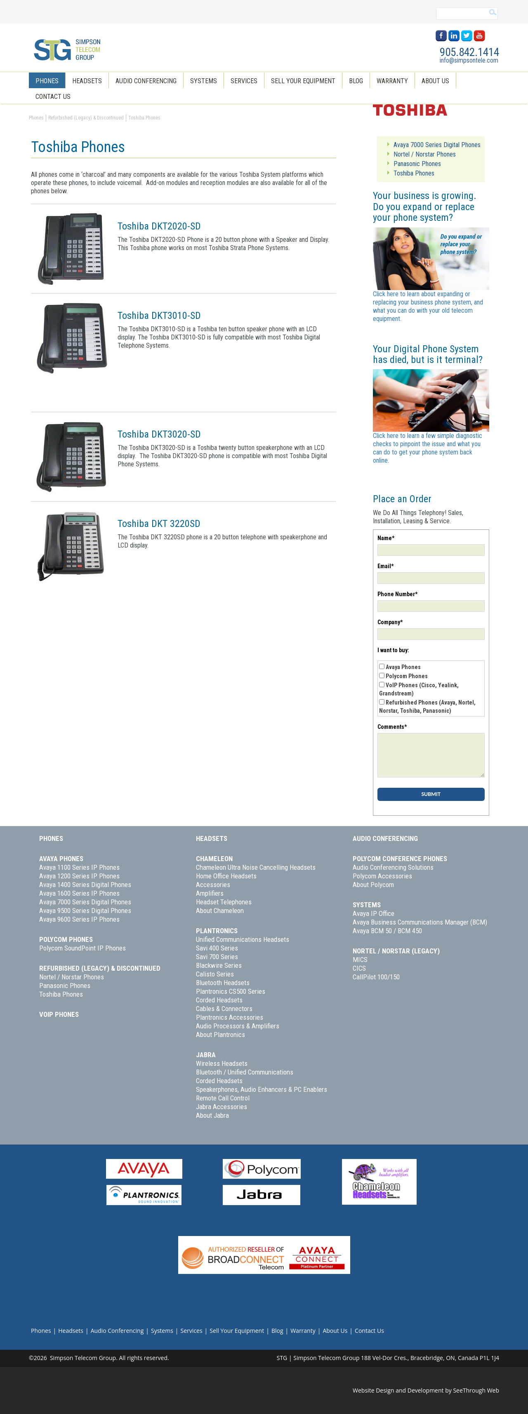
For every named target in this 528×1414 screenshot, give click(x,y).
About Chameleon (220, 910)
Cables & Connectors (224, 1008)
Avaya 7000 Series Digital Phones (85, 902)
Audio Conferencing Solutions (393, 867)
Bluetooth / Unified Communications (244, 1072)
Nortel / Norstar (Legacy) (396, 951)
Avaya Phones (403, 667)
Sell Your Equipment (303, 81)
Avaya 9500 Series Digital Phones (85, 910)
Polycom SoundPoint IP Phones (82, 948)
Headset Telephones (224, 902)
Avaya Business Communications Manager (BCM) (420, 922)
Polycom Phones (407, 676)
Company (390, 622)
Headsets (87, 81)
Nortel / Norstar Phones (71, 977)
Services (244, 81)
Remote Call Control (223, 1098)
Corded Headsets (219, 1000)
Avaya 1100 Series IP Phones (79, 867)
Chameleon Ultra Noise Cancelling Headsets (256, 867)
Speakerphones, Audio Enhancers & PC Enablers (261, 1089)
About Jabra (212, 1115)
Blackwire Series (219, 965)
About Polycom (373, 884)
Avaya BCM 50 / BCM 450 (387, 931)
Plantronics (217, 931)
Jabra (206, 1055)
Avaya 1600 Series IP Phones (79, 893)
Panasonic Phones (64, 985)
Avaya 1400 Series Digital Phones (85, 884)
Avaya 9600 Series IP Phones (79, 919)
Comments (392, 726)
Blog (356, 81)
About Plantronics (220, 1034)
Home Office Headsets (226, 876)
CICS (359, 968)
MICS (360, 959)
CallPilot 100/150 (376, 977)
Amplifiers (210, 893)
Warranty (392, 81)
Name (385, 538)
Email (385, 566)
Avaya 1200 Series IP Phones (79, 876)
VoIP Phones (59, 1014)
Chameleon (214, 858)
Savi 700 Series (217, 957)
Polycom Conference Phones (400, 858)
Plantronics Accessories (229, 1017)
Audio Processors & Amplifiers (237, 1026)
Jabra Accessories (221, 1107)
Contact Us (53, 97)
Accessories (213, 884)
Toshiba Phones (61, 994)
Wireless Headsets (222, 1063)
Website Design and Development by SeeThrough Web (426, 1390)
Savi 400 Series (217, 948)
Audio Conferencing (146, 81)
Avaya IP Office (373, 913)
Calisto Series (215, 974)
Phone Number (397, 594)
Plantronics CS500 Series (230, 991)
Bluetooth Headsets (223, 983)
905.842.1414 (469, 52)
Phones (47, 81)
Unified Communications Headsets (242, 939)
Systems (203, 81)
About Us (435, 81)
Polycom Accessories (382, 876)
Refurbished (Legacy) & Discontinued (99, 968)
